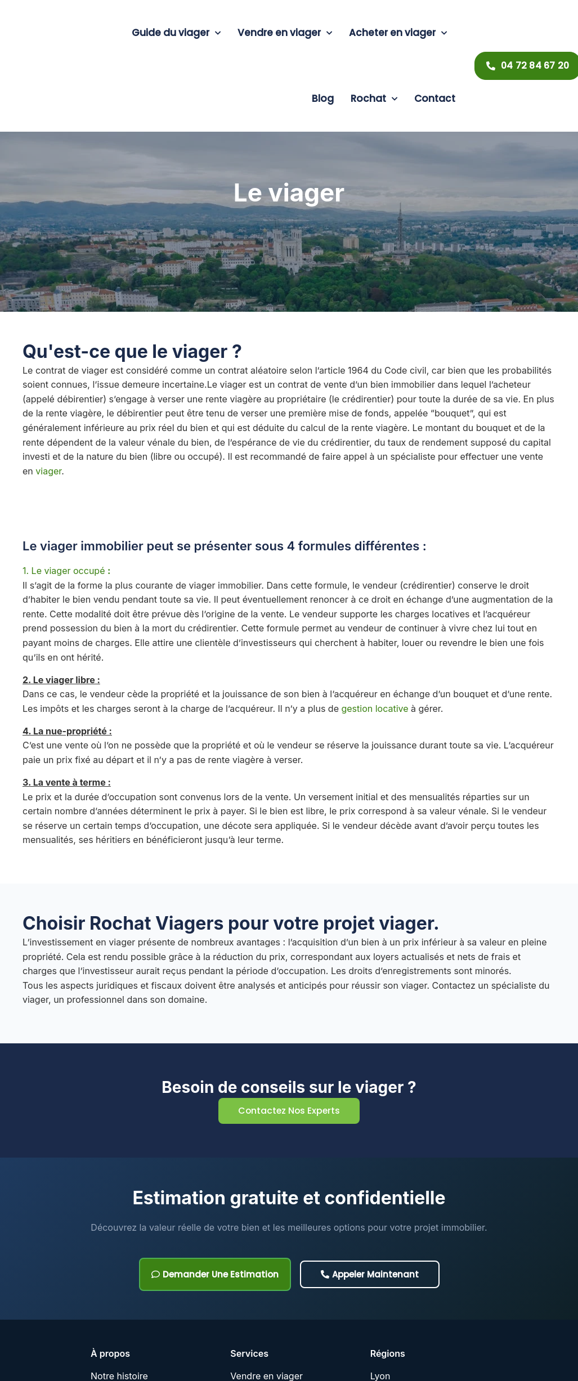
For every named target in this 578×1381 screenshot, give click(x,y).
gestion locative (376, 708)
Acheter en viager (398, 33)
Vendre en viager (285, 33)
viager (48, 471)
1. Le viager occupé (66, 570)
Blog (323, 98)
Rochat (374, 99)
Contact (434, 98)
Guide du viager (176, 33)
